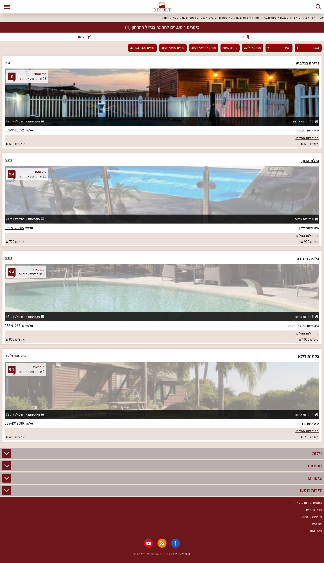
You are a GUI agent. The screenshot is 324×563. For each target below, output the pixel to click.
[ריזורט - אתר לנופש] (162, 6)
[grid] (162, 248)
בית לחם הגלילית (15, 355)
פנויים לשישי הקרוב (172, 48)
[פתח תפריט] (6, 6)
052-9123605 (14, 228)
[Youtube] (148, 543)
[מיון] (242, 36)
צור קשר (316, 523)
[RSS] (162, 543)
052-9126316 (14, 326)
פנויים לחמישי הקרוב (203, 48)
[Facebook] (175, 543)
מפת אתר (315, 530)
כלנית (8, 160)
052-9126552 (14, 130)
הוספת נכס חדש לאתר (307, 503)
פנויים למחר (230, 48)
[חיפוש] (318, 6)
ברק (7, 62)
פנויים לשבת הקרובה (142, 48)
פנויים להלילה (252, 48)
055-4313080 (14, 423)
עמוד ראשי (317, 18)
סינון (84, 36)
